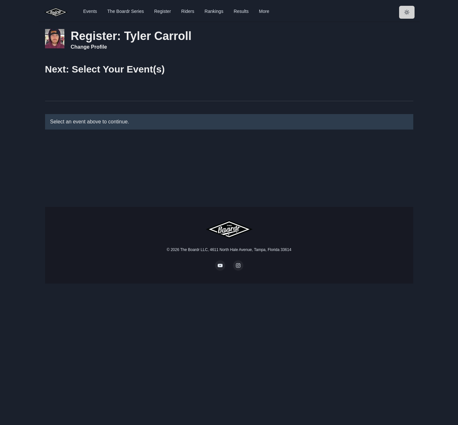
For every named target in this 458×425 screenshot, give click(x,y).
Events (90, 11)
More (264, 11)
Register (162, 11)
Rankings (214, 11)
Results (241, 11)
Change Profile (89, 47)
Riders (187, 11)
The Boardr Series (125, 11)
